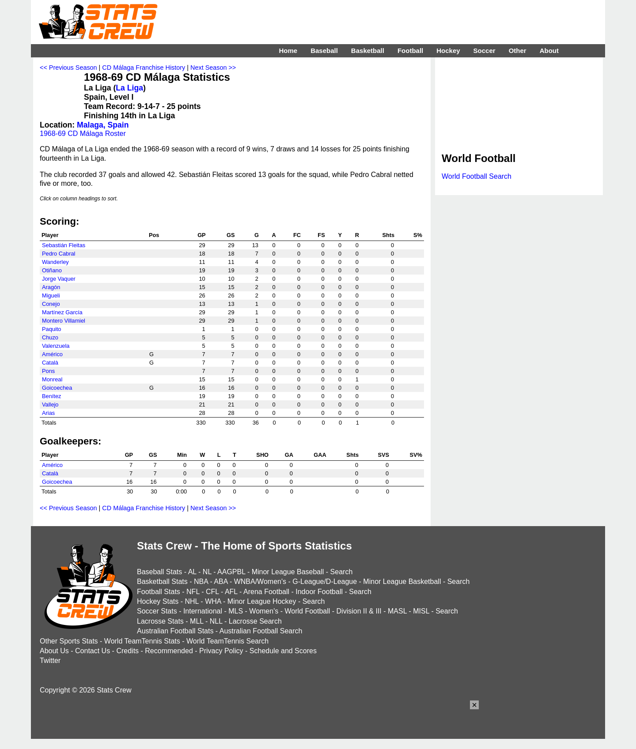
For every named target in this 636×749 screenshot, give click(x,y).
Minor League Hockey (261, 601)
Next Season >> (213, 67)
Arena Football (266, 591)
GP (201, 235)
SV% (416, 455)
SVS (383, 455)
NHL (191, 601)
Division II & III (359, 611)
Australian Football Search (261, 631)
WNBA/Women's (260, 581)
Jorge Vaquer (59, 278)
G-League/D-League (324, 581)
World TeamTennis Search (227, 641)
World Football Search (476, 176)
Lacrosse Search (255, 621)
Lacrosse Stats (160, 621)
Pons (48, 371)
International (202, 611)
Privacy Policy (221, 651)
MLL (197, 621)
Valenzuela (55, 346)
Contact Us (92, 651)
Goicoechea (57, 387)
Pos (154, 235)
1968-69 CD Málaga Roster (83, 133)
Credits (127, 651)
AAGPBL (231, 572)
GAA (320, 455)
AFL (231, 591)
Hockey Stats (157, 601)
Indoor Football (319, 591)
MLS (235, 611)
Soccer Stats (157, 611)
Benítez (51, 396)
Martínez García (62, 312)
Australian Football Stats (175, 631)
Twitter (50, 660)
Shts (388, 235)
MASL (397, 611)
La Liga (129, 87)
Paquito (51, 329)
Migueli (51, 295)
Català (50, 362)
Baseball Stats (159, 572)
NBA (201, 581)
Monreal (52, 379)
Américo (52, 354)
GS (231, 235)
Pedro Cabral (58, 253)
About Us (54, 651)
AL (192, 572)
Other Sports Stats (69, 641)
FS (321, 235)
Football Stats (158, 591)
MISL (421, 611)
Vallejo (50, 404)
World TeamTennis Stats (142, 641)
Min (182, 455)
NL (207, 572)
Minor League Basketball (402, 581)
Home (288, 50)
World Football (307, 611)
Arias (48, 413)
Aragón (51, 287)
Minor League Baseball (288, 572)
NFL (193, 591)
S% (417, 235)
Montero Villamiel (63, 320)
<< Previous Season (68, 67)
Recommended (169, 651)
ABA (220, 581)
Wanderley (55, 262)
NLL (216, 621)
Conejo (51, 304)
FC (297, 235)
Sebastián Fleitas (63, 245)
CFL (212, 591)
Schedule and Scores (283, 651)
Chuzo (50, 337)
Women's (263, 611)
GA (289, 455)
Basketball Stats (162, 581)
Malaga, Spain (103, 124)
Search (341, 572)
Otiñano (52, 270)
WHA (213, 601)
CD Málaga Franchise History (143, 67)
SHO (262, 455)
